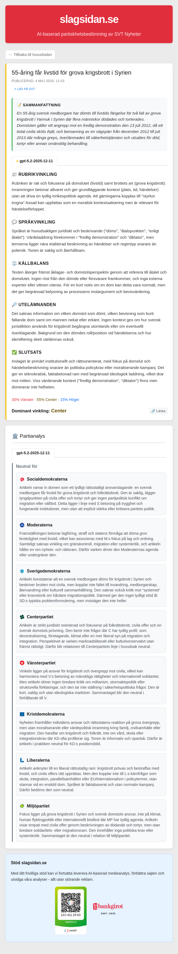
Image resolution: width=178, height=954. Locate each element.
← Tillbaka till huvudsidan (30, 54)
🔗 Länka (158, 411)
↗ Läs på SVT (24, 89)
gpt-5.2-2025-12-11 (34, 161)
